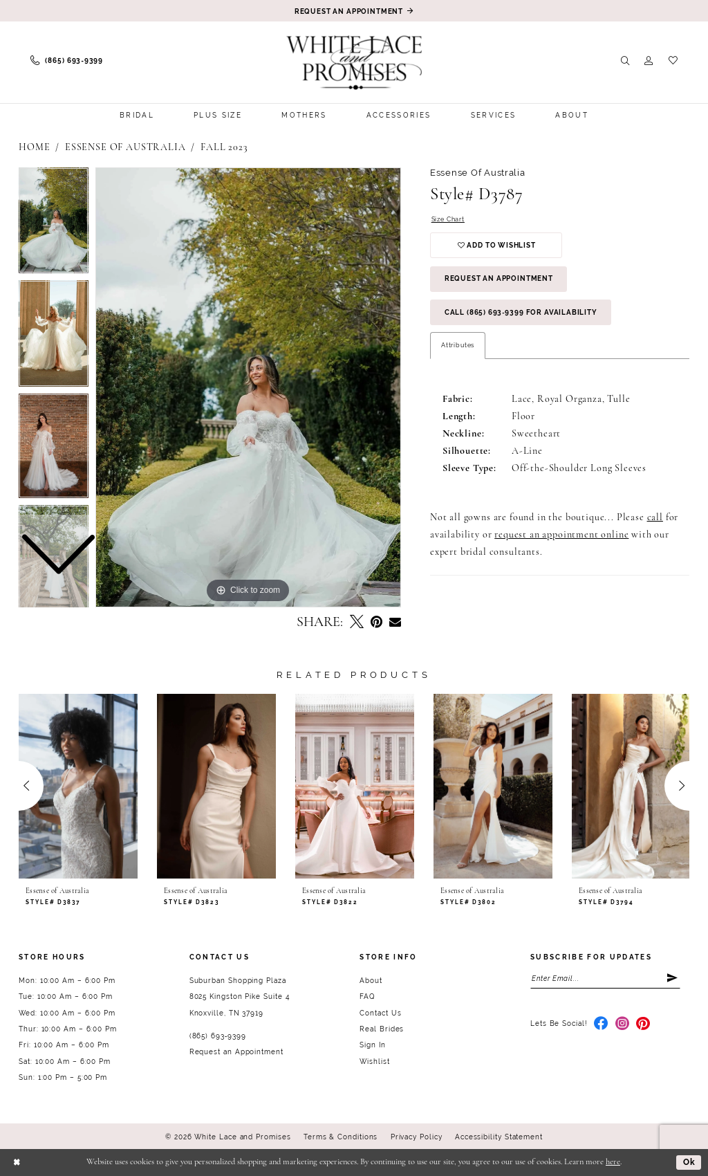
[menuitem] (67, 61)
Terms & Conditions (341, 1137)
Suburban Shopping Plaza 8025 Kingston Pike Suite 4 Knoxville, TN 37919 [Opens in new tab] (239, 997)
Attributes (457, 345)
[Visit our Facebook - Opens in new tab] (601, 1024)
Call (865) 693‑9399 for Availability (521, 313)
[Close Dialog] (17, 1162)
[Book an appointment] (354, 10)
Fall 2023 (224, 148)
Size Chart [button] (448, 219)
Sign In (372, 1045)
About (371, 980)
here (613, 1162)
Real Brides (382, 1029)
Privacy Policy (416, 1137)
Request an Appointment (499, 279)
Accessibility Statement (499, 1137)
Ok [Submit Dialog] (689, 1162)
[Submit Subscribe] (673, 978)
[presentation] (78, 786)
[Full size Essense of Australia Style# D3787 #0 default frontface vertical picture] (248, 387)
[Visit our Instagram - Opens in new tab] (622, 1024)
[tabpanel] (248, 387)
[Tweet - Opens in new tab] (357, 622)
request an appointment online (561, 536)
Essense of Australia (125, 148)
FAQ (367, 996)
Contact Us (380, 1013)
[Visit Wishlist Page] (673, 60)
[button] (649, 60)
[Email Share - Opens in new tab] (395, 623)
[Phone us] (67, 61)
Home (34, 148)
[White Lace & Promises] (354, 62)
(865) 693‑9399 (217, 1036)
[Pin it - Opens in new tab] (376, 622)
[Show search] (625, 60)
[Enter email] (605, 978)
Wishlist (374, 1061)
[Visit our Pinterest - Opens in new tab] (643, 1024)
